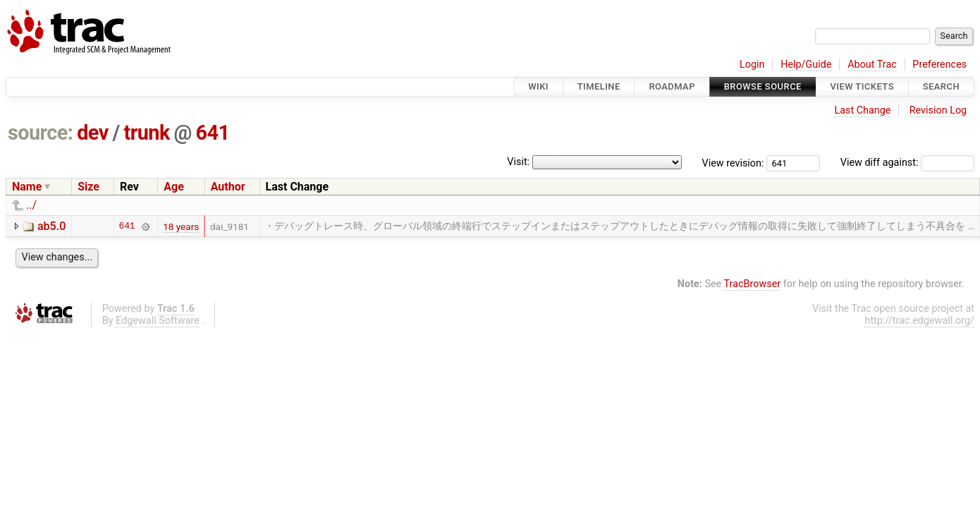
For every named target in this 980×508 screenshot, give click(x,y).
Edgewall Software (158, 321)
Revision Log (938, 110)
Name (27, 186)
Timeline (598, 86)
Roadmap (672, 86)
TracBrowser (752, 284)
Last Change (862, 110)
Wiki (538, 86)
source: (40, 133)
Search (941, 86)
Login (752, 65)
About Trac (872, 65)
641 (213, 133)
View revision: (733, 163)
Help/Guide (805, 65)
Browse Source (763, 86)
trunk (146, 133)
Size (88, 186)
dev (93, 133)
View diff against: (907, 163)
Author (228, 186)
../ (31, 205)
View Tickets (862, 86)
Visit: (518, 162)
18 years (181, 226)
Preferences (939, 65)
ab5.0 (51, 226)
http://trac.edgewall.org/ (919, 321)
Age (174, 186)
